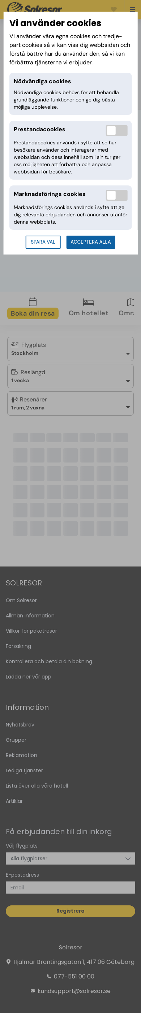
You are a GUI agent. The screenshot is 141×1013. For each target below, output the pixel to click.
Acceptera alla (90, 242)
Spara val (43, 242)
